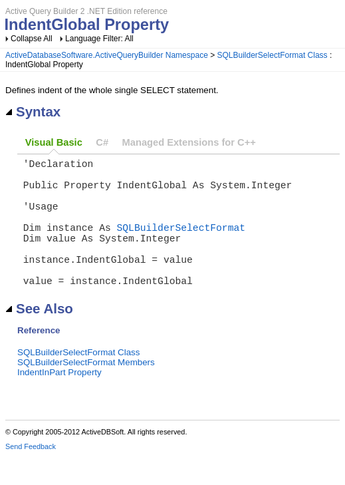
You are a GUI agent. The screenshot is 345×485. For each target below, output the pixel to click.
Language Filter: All (99, 38)
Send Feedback (30, 476)
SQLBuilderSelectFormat (181, 242)
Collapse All (32, 38)
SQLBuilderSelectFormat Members (86, 392)
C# (102, 142)
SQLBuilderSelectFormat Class (272, 55)
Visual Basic (53, 142)
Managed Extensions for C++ (189, 142)
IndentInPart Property (59, 401)
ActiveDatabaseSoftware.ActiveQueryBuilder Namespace (106, 55)
